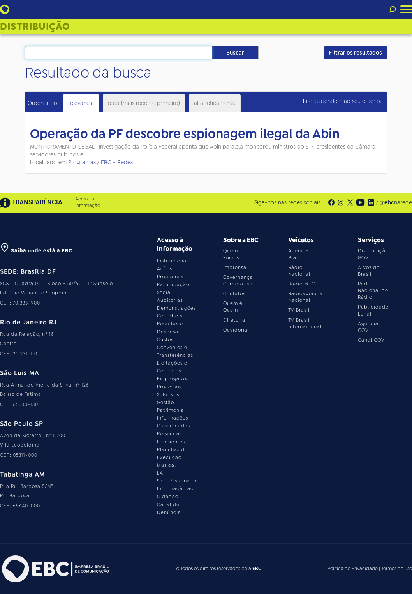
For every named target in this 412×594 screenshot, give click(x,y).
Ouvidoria (235, 330)
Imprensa (234, 267)
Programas (82, 162)
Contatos (234, 294)
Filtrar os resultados (355, 52)
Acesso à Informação (87, 202)
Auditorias (170, 300)
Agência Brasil (298, 254)
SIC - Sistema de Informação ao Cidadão (177, 489)
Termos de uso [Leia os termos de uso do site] (396, 569)
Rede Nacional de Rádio (373, 290)
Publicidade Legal (373, 310)
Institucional (172, 261)
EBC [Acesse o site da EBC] (256, 569)
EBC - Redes (117, 162)
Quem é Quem (233, 306)
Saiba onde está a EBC (36, 250)
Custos (165, 340)
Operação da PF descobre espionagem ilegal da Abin (185, 134)
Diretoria (234, 320)
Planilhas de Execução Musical (172, 457)
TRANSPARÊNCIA (31, 202)
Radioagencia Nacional (305, 297)
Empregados (172, 379)
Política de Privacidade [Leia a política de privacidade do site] (352, 569)
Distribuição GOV (373, 254)
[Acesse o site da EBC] (54, 568)
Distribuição (35, 26)
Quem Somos (231, 254)
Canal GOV (371, 340)
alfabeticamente (215, 102)
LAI (161, 473)
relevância (81, 102)
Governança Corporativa (238, 280)
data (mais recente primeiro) (144, 102)
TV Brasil (299, 310)
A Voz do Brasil (369, 270)
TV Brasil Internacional (305, 323)
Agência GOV (368, 327)
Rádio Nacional (299, 270)
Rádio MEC (301, 284)
